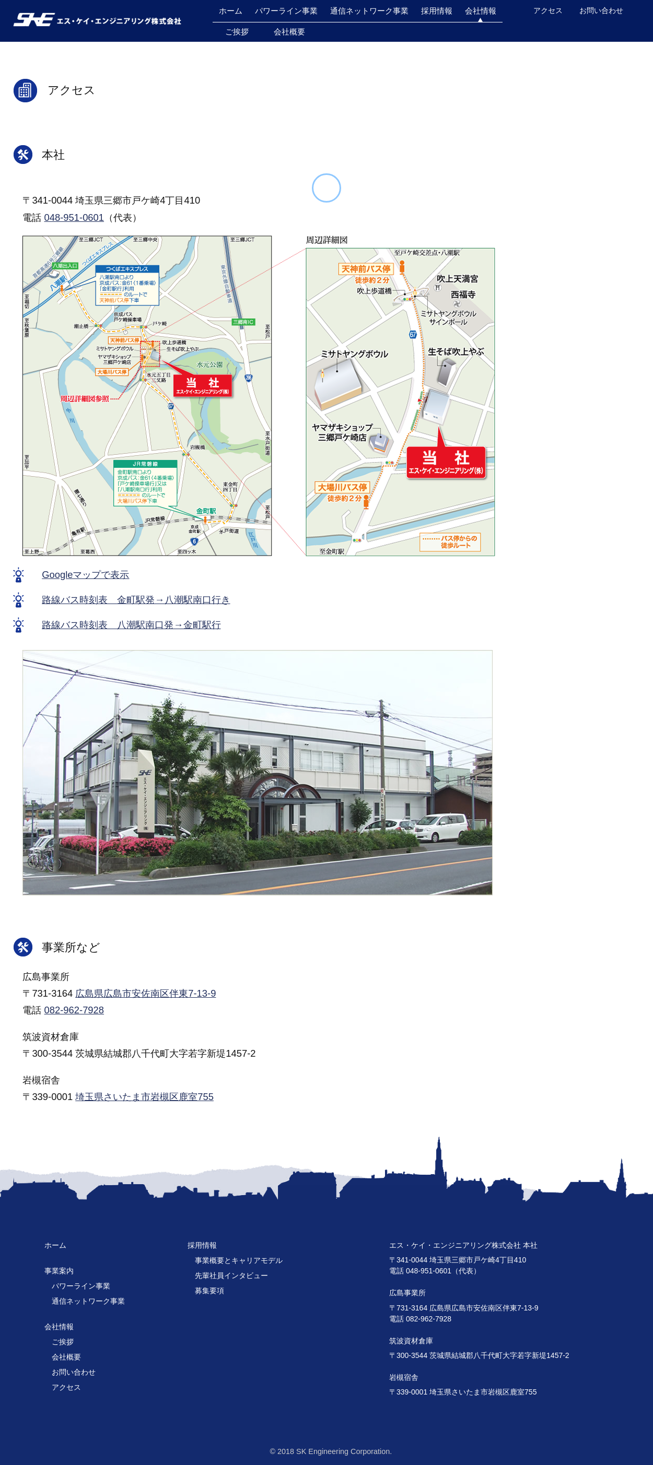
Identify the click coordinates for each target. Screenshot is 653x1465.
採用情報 (436, 10)
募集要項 (209, 1290)
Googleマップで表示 (85, 574)
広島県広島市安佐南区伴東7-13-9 (145, 993)
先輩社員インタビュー (231, 1275)
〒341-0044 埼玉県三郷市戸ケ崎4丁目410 (457, 1260)
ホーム (230, 10)
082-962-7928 (74, 1010)
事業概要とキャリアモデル (239, 1260)
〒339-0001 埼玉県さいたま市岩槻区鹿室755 (463, 1392)
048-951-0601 (74, 217)
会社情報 (480, 10)
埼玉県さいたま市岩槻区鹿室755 (144, 1096)
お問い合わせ (601, 10)
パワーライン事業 (286, 10)
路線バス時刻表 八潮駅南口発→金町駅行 (131, 624)
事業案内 (59, 1271)
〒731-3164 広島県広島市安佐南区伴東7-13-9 (464, 1308)
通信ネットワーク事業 (369, 10)
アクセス (548, 10)
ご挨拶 (237, 31)
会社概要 (289, 31)
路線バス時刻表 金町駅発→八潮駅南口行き (136, 599)
